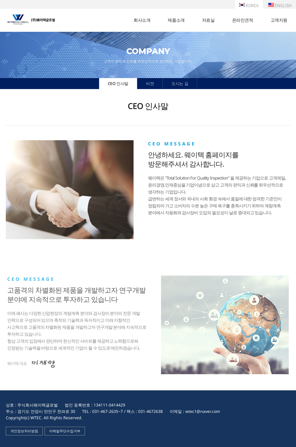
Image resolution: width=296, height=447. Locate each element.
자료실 (208, 20)
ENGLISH (280, 5)
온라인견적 (242, 20)
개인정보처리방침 (24, 430)
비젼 (150, 83)
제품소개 (176, 20)
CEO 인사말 (118, 83)
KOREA (248, 5)
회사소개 (142, 20)
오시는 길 (179, 83)
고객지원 (279, 20)
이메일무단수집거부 (64, 430)
